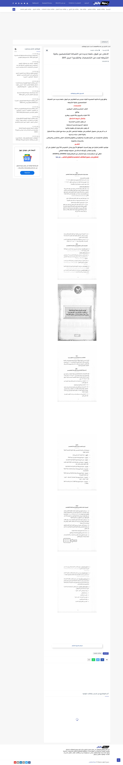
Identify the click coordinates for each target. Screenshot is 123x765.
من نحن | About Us (60, 3)
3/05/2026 (34, 99)
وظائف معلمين (92, 9)
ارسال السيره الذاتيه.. (77, 645)
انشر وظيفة (35, 3)
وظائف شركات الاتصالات (47, 9)
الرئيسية (108, 9)
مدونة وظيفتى (92, 762)
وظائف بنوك (83, 9)
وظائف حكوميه (101, 9)
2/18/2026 (34, 61)
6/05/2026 (34, 81)
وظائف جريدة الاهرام (61, 9)
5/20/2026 (34, 116)
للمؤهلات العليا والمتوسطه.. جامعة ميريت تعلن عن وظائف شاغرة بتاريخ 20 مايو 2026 (26, 139)
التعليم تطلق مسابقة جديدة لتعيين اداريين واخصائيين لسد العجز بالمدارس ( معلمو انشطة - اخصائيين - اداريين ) (27, 75)
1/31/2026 (34, 53)
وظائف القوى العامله (25, 9)
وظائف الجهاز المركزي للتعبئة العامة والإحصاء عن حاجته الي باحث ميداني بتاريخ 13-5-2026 (26, 130)
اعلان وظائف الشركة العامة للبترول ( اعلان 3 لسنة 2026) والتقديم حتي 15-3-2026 (26, 101)
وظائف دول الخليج (73, 9)
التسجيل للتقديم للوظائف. (77, 93)
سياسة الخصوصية (47, 3)
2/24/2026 (34, 71)
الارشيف (86, 3)
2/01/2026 (34, 91)
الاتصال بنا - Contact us (75, 3)
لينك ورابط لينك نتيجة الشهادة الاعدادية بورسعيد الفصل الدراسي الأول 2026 (27, 93)
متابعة (27, 173)
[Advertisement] (61, 25)
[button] (102, 659)
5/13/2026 (34, 126)
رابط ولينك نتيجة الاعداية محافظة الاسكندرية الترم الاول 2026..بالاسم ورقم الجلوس (26, 56)
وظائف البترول (36, 9)
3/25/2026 (34, 107)
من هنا (58, 157)
